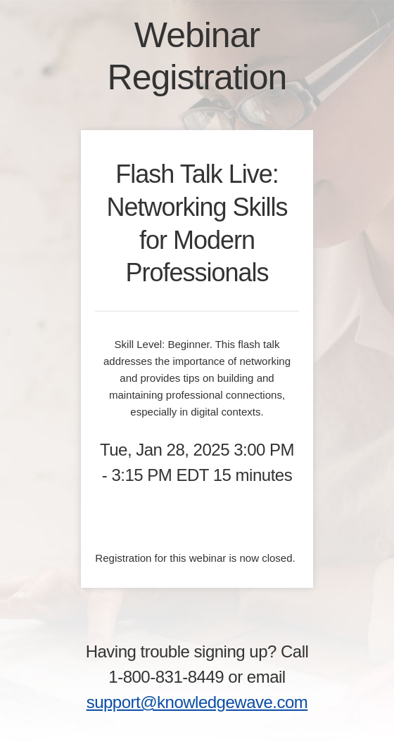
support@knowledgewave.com (197, 702)
